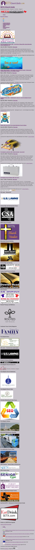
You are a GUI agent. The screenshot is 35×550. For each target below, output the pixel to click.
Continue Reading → (9, 56)
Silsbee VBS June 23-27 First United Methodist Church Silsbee (13, 125)
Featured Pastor (6, 24)
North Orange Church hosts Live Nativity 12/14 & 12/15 (14, 542)
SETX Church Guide (7, 7)
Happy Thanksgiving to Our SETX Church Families (13, 536)
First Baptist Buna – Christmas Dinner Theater (12, 544)
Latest (4, 526)
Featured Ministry (6, 23)
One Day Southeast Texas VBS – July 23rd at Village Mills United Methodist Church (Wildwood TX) (16, 45)
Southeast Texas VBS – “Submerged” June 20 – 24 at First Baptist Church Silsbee (15, 98)
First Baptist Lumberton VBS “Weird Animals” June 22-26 (12, 151)
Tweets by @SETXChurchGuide (5, 524)
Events (4, 25)
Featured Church (6, 22)
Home (4, 14)
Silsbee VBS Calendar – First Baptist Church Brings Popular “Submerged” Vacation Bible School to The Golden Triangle (15, 71)
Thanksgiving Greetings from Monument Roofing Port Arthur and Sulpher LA (17, 533)
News (4, 26)
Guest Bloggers (6, 27)
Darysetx (15, 47)
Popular (4, 527)
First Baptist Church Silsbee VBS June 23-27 (9, 177)
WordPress (6, 548)
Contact (4, 28)
